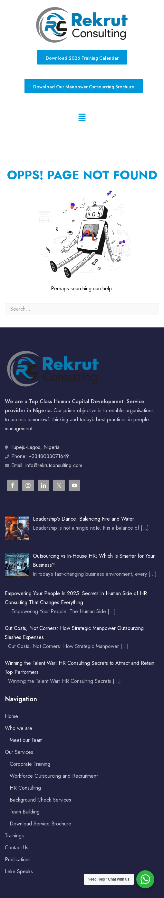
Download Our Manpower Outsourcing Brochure (83, 87)
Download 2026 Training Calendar (82, 58)
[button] (81, 118)
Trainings (14, 835)
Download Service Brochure (40, 823)
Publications (18, 859)
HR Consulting (25, 788)
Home (11, 716)
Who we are (18, 728)
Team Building (25, 811)
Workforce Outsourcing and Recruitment (54, 776)
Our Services (19, 752)
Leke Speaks (19, 871)
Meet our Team (26, 740)
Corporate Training (30, 764)
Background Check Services (40, 799)
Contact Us (16, 847)
